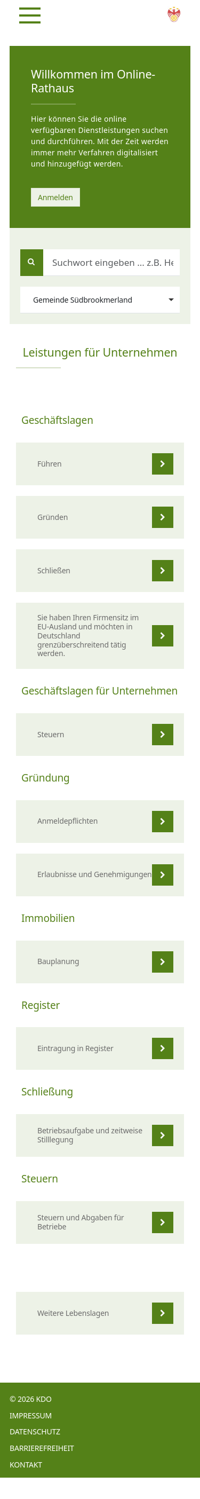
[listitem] (100, 464)
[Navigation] (30, 15)
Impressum (31, 1415)
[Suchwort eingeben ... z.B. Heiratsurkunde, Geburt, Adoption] (100, 262)
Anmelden (55, 197)
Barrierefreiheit (42, 1448)
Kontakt (26, 1464)
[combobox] (100, 300)
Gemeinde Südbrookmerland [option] (82, 300)
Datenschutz (35, 1431)
